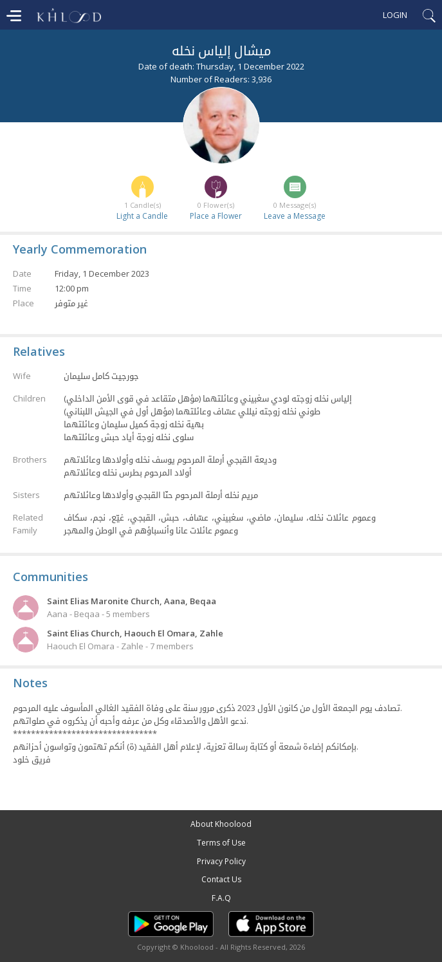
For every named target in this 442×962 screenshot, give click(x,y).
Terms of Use (221, 842)
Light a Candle (142, 215)
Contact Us (221, 879)
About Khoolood (221, 824)
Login (395, 15)
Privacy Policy (221, 861)
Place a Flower (216, 215)
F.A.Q (221, 898)
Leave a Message (295, 215)
